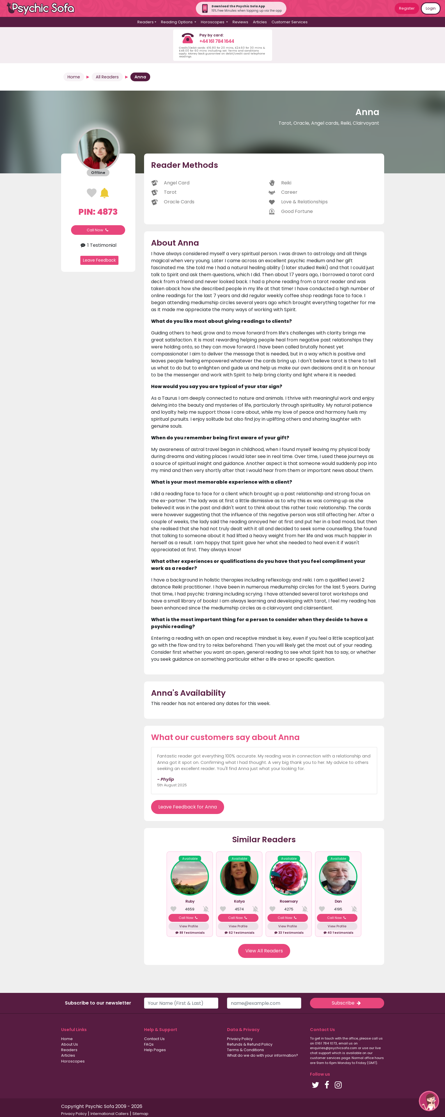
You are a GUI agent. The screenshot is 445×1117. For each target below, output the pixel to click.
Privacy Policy (240, 1038)
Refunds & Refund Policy (249, 1044)
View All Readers (264, 950)
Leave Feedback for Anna (187, 807)
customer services (325, 1058)
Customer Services (290, 22)
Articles (260, 22)
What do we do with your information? (262, 1055)
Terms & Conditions (245, 1049)
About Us (69, 1044)
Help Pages (155, 1049)
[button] (429, 1101)
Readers (69, 1049)
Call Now (98, 230)
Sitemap (140, 1113)
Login (431, 8)
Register (407, 8)
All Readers (107, 77)
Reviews (240, 22)
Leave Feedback (99, 260)
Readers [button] (145, 22)
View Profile (188, 926)
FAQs (149, 1044)
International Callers (110, 1113)
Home (74, 77)
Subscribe (347, 1003)
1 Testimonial (98, 245)
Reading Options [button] (177, 22)
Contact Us (154, 1038)
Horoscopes (73, 1061)
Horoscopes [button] (213, 22)
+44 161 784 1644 (216, 41)
